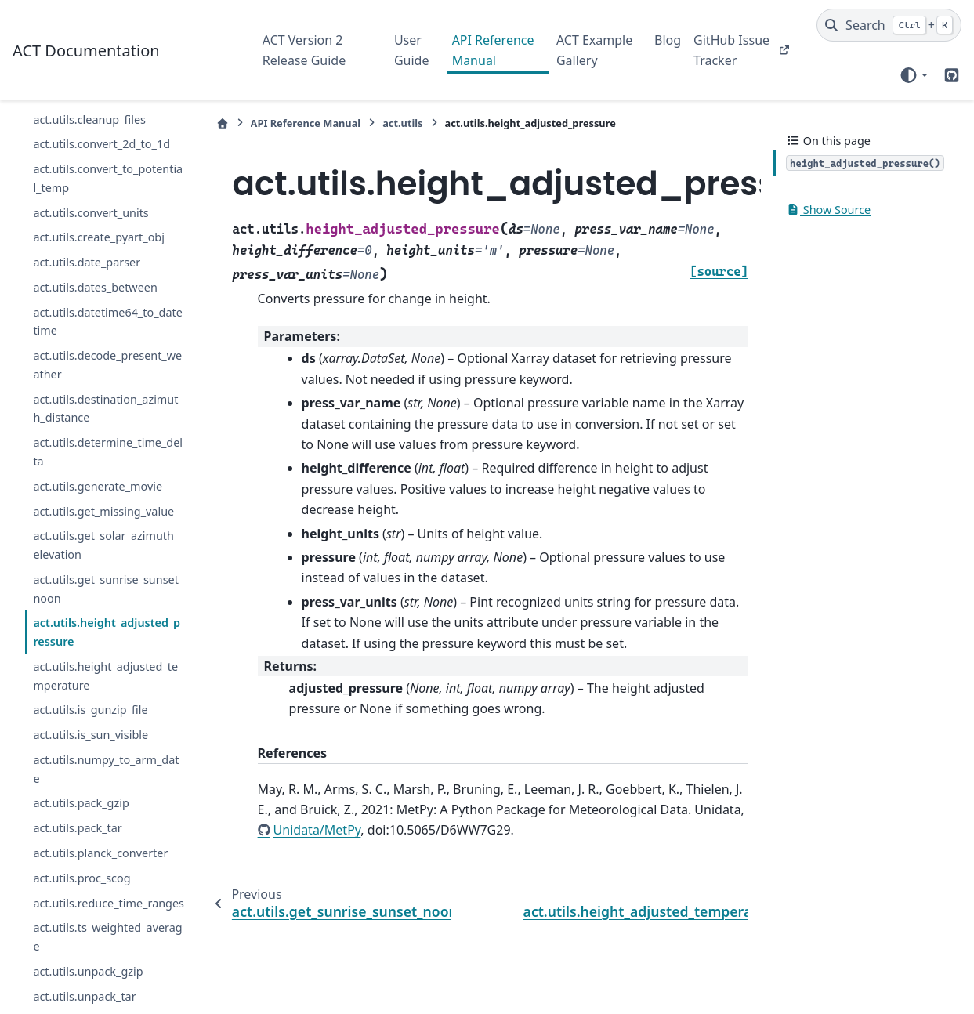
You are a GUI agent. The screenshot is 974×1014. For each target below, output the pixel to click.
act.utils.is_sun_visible (90, 734)
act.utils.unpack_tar (84, 996)
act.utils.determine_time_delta (108, 452)
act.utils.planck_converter (100, 853)
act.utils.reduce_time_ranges (108, 903)
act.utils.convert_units (90, 212)
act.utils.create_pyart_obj (99, 237)
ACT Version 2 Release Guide (304, 50)
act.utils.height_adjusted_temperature (105, 676)
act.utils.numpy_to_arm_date (106, 769)
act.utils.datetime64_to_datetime (107, 322)
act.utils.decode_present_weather (107, 365)
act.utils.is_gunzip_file (90, 709)
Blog (667, 40)
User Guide (411, 50)
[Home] (222, 123)
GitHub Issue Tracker (731, 50)
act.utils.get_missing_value (103, 511)
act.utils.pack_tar (77, 827)
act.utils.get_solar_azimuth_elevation (106, 545)
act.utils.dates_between (95, 287)
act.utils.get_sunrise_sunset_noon (108, 589)
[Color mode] (913, 75)
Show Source (828, 209)
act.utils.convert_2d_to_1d (101, 143)
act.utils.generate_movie (97, 486)
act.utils (402, 123)
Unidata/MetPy (317, 829)
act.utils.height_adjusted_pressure (106, 632)
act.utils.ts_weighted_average (107, 937)
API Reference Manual (493, 50)
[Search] (888, 25)
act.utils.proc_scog (81, 878)
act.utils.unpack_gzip (88, 971)
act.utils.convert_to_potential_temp (108, 178)
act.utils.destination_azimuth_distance (105, 409)
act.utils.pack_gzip (81, 802)
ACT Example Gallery (594, 50)
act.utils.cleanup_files (89, 119)
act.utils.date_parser (86, 262)
